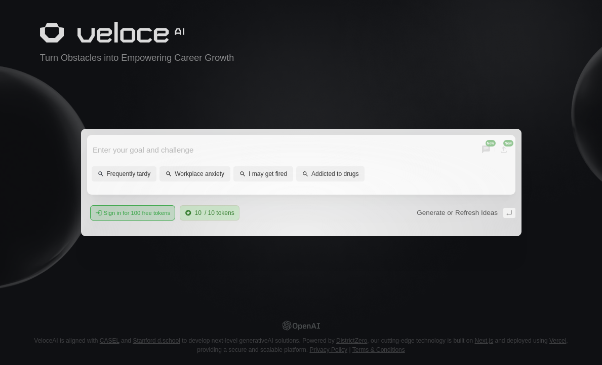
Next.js (483, 340)
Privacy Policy (328, 349)
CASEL (109, 340)
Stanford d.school (156, 340)
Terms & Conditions (378, 349)
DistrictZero (351, 340)
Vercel (557, 340)
